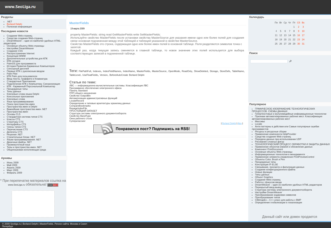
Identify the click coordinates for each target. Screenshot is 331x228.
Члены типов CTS (16, 127)
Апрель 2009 (14, 167)
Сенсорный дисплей (18, 68)
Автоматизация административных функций (93, 98)
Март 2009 (12, 170)
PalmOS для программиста (21, 63)
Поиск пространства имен (21, 104)
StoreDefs (225, 71)
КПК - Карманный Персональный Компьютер (31, 86)
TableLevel (75, 75)
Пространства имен (17, 111)
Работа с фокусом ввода (268, 182)
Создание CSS (15, 51)
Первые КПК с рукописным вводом (25, 71)
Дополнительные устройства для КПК (27, 58)
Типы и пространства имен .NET (24, 147)
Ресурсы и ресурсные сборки (271, 131)
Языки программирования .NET (24, 139)
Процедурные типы (17, 89)
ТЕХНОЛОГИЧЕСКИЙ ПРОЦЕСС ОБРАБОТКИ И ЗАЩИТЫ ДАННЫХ (292, 144)
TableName (238, 71)
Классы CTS (13, 119)
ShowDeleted (201, 71)
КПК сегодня (13, 61)
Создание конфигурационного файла (275, 169)
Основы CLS (13, 114)
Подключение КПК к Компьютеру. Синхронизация (33, 84)
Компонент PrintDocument (269, 149)
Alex (240, 123)
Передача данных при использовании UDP (278, 139)
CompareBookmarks (80, 105)
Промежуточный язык (18, 144)
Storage (214, 71)
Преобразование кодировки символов (275, 195)
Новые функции (263, 172)
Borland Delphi (136, 75)
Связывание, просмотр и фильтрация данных (279, 167)
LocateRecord (76, 100)
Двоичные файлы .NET (19, 142)
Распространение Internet (20, 53)
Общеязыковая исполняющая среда (26, 149)
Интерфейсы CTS (16, 124)
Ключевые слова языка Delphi (23, 94)
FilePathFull (85, 71)
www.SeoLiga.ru (16, 184)
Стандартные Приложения (21, 81)
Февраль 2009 (14, 172)
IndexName (129, 71)
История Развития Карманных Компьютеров (31, 66)
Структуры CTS (15, 122)
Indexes (97, 71)
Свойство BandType (80, 116)
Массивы (260, 121)
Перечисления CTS (17, 129)
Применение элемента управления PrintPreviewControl (284, 157)
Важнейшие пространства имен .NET (27, 109)
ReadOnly (187, 71)
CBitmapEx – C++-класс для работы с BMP (278, 200)
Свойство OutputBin (80, 95)
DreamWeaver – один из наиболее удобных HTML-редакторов (288, 184)
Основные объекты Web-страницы (25, 46)
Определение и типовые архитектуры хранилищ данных (99, 103)
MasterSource (159, 71)
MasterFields (143, 71)
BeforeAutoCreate (118, 75)
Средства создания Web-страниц (25, 38)
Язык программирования (20, 101)
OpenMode (174, 71)
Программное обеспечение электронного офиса (95, 88)
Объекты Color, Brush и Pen (270, 159)
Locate (258, 124)
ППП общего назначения (82, 93)
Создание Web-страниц (19, 35)
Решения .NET (14, 134)
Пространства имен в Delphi (22, 106)
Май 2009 (12, 165)
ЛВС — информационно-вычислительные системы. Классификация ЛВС (108, 85)
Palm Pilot (12, 73)
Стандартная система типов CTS (25, 116)
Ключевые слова (16, 99)
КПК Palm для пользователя (22, 76)
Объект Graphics (264, 177)
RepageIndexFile (78, 108)
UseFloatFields (90, 75)
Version (104, 75)
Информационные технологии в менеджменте (280, 154)
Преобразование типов (267, 197)
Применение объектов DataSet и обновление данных (284, 146)
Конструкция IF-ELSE (266, 164)
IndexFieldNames (112, 71)
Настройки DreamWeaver (20, 48)
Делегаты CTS (14, 132)
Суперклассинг (77, 121)
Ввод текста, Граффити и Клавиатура (27, 78)
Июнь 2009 (13, 162)
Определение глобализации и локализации (278, 202)
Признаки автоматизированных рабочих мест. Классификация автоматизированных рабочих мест (287, 117)
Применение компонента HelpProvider (275, 134)
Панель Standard (78, 90)
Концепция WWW (16, 56)
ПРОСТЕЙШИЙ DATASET (83, 111)
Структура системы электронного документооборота (97, 113)
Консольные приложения (20, 96)
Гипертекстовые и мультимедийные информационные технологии (290, 114)
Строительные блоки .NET (21, 137)
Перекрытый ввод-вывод (268, 187)
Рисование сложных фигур (269, 141)
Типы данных (14, 91)
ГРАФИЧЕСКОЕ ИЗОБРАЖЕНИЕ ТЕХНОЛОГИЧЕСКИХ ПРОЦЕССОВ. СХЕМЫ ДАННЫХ (283, 110)
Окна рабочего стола (80, 118)
